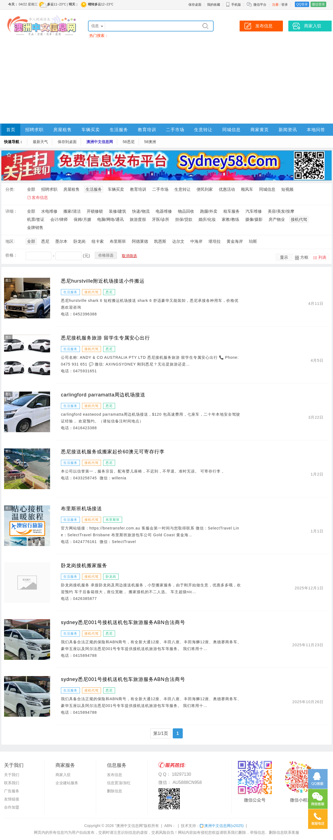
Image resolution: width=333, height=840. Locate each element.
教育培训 (147, 129)
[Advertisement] (166, 83)
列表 (322, 257)
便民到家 (205, 189)
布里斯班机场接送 (81, 508)
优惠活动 (227, 189)
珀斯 (253, 241)
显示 (284, 257)
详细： (11, 211)
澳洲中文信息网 (99, 142)
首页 (10, 129)
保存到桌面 (67, 142)
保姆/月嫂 (82, 219)
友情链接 (11, 799)
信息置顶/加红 (119, 783)
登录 (284, 5)
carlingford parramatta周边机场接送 (103, 395)
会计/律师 (59, 219)
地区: (10, 241)
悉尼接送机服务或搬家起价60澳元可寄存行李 (113, 451)
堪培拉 (214, 241)
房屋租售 (62, 129)
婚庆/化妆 (207, 219)
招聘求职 (34, 129)
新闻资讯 (288, 129)
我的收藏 (213, 5)
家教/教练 (230, 219)
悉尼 (45, 241)
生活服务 (119, 129)
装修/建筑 (117, 211)
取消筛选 (129, 256)
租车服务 (231, 211)
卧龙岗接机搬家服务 (84, 565)
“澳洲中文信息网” (129, 825)
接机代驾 (299, 219)
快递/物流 (140, 211)
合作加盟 (11, 807)
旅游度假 (138, 219)
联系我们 (11, 783)
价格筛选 (105, 255)
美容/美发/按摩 (281, 211)
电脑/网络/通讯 (110, 219)
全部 (31, 189)
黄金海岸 (235, 241)
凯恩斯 (160, 241)
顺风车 (247, 189)
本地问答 (316, 129)
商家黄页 (259, 129)
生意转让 (203, 129)
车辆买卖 (90, 129)
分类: (10, 189)
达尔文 (178, 241)
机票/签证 (35, 219)
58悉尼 (129, 142)
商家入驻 (63, 775)
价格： (11, 255)
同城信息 (231, 129)
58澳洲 (150, 142)
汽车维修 (254, 211)
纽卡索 (98, 241)
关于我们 (11, 775)
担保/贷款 (183, 219)
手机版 (233, 5)
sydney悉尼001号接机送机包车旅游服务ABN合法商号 (123, 622)
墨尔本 (61, 241)
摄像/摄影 (254, 219)
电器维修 (164, 211)
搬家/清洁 (72, 211)
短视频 (287, 189)
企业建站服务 (67, 783)
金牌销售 (35, 227)
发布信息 (40, 197)
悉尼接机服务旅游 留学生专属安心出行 (105, 338)
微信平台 (259, 5)
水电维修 (49, 211)
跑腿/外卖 (208, 211)
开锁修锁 (95, 211)
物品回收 (186, 211)
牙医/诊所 (160, 219)
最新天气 (40, 142)
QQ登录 (302, 4)
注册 (275, 5)
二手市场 (175, 129)
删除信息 (114, 791)
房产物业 (277, 219)
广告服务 (11, 791)
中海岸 (196, 241)
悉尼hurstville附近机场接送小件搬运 (103, 281)
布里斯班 (118, 241)
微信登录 (318, 4)
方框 (304, 257)
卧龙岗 (79, 241)
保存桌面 (194, 5)
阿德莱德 (140, 241)
